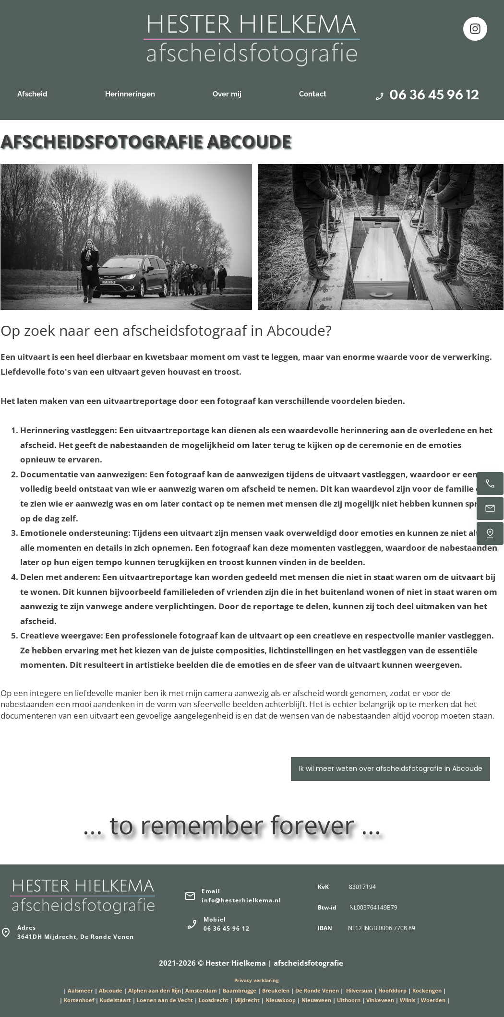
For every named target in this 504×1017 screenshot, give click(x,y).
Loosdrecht (213, 1000)
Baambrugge (239, 990)
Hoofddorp (392, 990)
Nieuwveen (316, 1000)
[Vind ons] (490, 533)
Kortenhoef (79, 1000)
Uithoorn (348, 1000)
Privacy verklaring (256, 980)
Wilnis (407, 1000)
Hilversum (359, 990)
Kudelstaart (115, 1000)
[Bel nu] (490, 483)
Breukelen (275, 990)
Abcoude (110, 990)
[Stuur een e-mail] (490, 508)
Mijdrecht (247, 1000)
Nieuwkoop (280, 1000)
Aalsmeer (80, 990)
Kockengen (427, 990)
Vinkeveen (380, 1000)
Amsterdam (201, 990)
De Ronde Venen (317, 990)
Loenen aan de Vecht (165, 1000)
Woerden (433, 1000)
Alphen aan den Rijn (154, 990)
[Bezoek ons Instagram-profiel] (475, 29)
